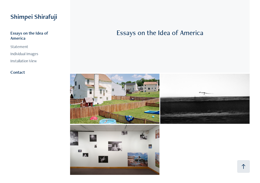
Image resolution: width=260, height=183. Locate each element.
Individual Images (24, 53)
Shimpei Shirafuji (33, 16)
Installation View (23, 61)
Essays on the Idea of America (29, 35)
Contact (17, 72)
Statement (19, 46)
